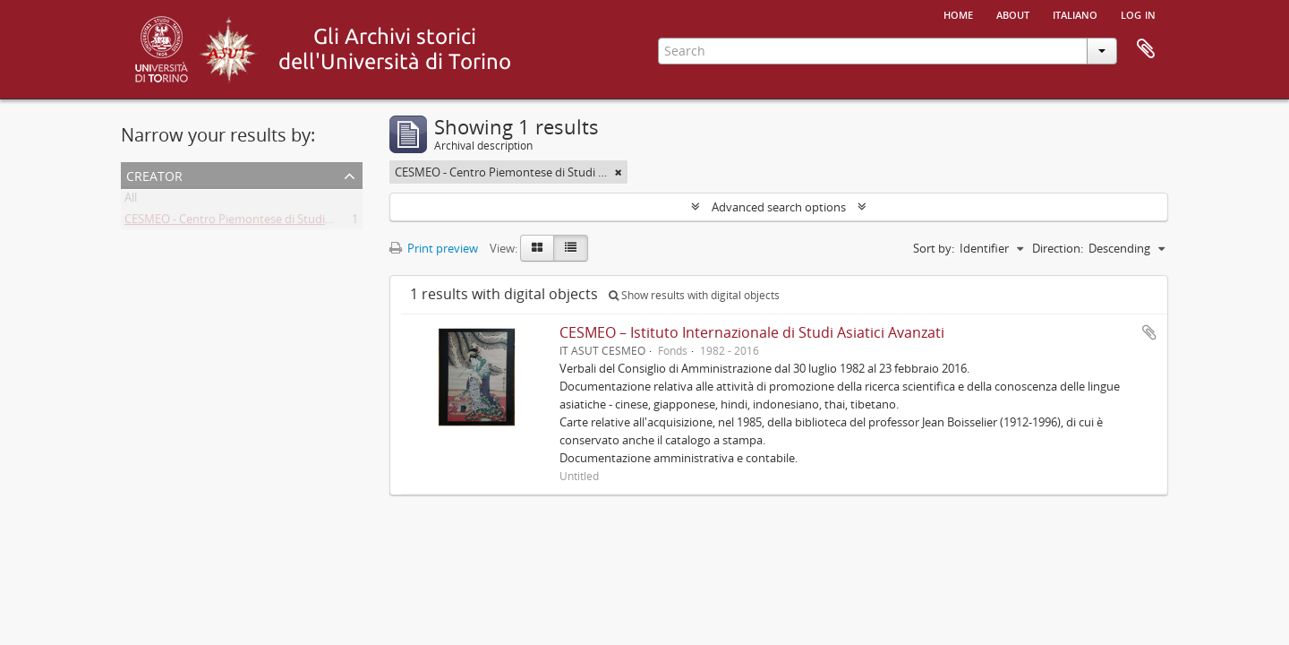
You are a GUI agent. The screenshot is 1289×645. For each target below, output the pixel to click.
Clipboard (1145, 49)
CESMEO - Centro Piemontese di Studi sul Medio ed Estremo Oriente (305, 222)
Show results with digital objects (694, 295)
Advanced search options (779, 207)
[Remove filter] (618, 172)
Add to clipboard (1149, 332)
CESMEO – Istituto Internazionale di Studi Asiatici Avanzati (751, 332)
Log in (1138, 13)
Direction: (1057, 248)
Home (958, 13)
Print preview (433, 248)
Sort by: (933, 248)
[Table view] (570, 248)
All (130, 201)
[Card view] (537, 248)
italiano (1075, 13)
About (1012, 13)
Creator (154, 174)
